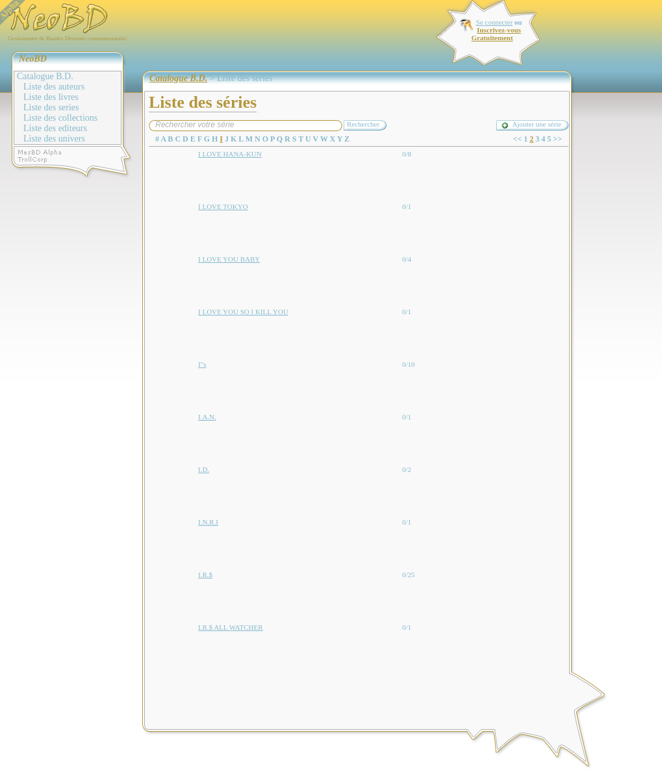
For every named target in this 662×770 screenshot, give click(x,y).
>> (557, 138)
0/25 (408, 574)
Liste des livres (51, 97)
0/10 (408, 364)
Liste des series (51, 107)
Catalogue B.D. (45, 76)
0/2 (406, 469)
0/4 (406, 259)
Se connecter (494, 22)
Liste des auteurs (53, 87)
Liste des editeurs (55, 128)
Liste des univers (54, 138)
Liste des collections (60, 118)
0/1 (406, 206)
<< (517, 138)
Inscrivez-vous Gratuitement (495, 34)
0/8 (406, 154)
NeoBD (33, 59)
